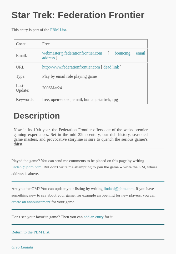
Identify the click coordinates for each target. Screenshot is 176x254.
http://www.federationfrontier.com (71, 67)
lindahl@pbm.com (27, 167)
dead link (111, 67)
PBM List (58, 29)
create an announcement (31, 201)
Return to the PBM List (30, 232)
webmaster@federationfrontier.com (72, 53)
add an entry (94, 216)
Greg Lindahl (22, 247)
